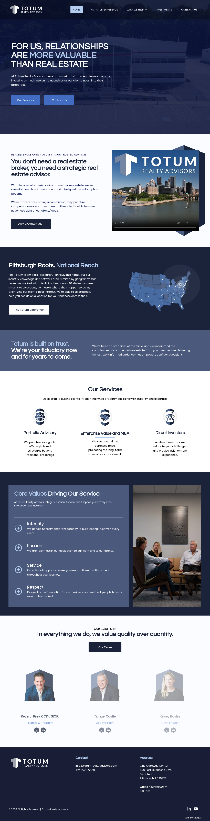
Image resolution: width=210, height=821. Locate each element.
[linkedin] (43, 730)
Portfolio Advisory (39, 433)
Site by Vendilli (193, 818)
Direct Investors (170, 433)
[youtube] (196, 809)
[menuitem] (77, 9)
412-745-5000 (85, 770)
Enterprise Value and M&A (104, 433)
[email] (36, 730)
